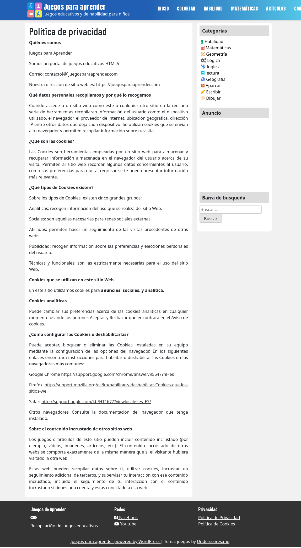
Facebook (126, 517)
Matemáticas (216, 48)
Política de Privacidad (219, 517)
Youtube (125, 524)
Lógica (210, 60)
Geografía (213, 79)
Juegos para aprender (75, 7)
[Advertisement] (234, 153)
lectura (210, 73)
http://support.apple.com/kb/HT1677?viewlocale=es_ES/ (96, 401)
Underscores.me (213, 541)
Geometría (214, 54)
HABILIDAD (213, 8)
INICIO (163, 8)
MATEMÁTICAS (244, 8)
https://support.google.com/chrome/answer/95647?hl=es (117, 374)
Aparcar (211, 85)
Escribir (211, 92)
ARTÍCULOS (276, 8)
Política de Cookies (216, 524)
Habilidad (212, 41)
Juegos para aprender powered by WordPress (115, 541)
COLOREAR (186, 8)
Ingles (210, 67)
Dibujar (211, 98)
